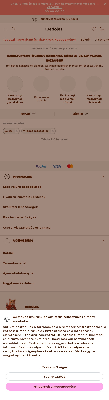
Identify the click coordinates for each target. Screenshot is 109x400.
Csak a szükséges (54, 367)
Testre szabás (54, 376)
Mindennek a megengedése (54, 386)
